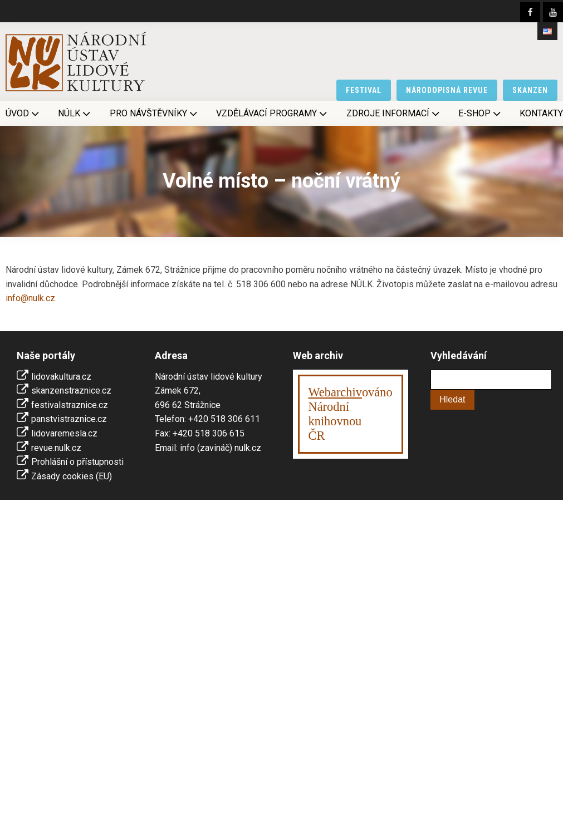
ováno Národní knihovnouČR (351, 414)
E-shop (480, 113)
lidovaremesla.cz (64, 433)
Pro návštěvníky (154, 113)
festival (363, 90)
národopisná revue (447, 90)
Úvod (23, 113)
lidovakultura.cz (61, 376)
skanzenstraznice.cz (71, 390)
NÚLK (75, 113)
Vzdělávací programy (272, 113)
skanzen (530, 90)
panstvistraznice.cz (69, 419)
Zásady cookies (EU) (71, 476)
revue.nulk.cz (56, 448)
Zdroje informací (394, 113)
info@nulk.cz (30, 298)
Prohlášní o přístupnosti (77, 461)
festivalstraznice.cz (69, 405)
